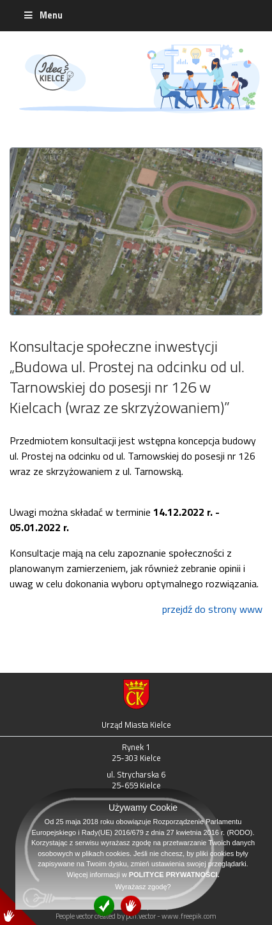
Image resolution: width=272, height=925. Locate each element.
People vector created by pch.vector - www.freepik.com (136, 915)
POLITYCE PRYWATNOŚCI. (174, 874)
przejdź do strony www (212, 609)
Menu (42, 15)
